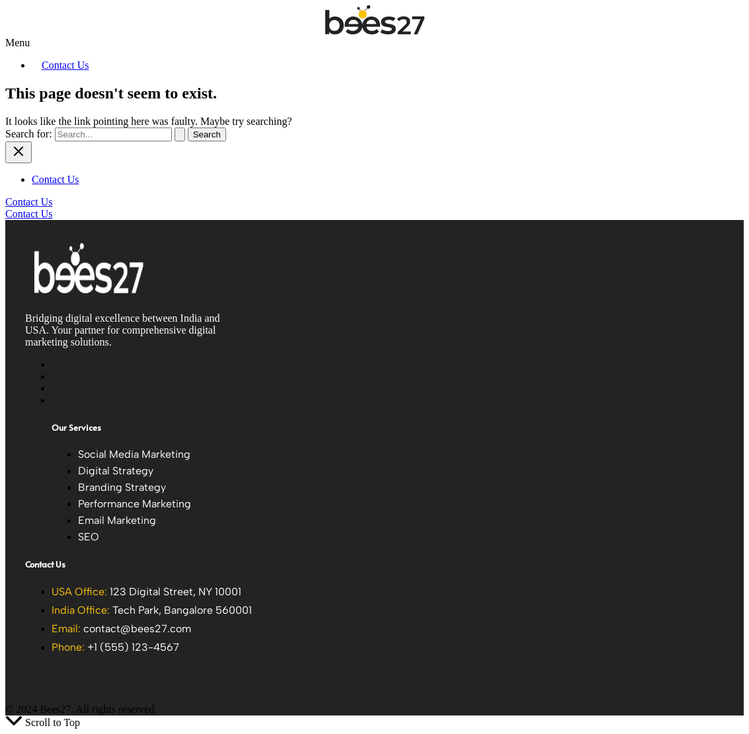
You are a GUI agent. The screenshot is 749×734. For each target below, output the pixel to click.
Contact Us (65, 65)
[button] (374, 43)
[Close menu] (18, 152)
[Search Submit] (180, 134)
